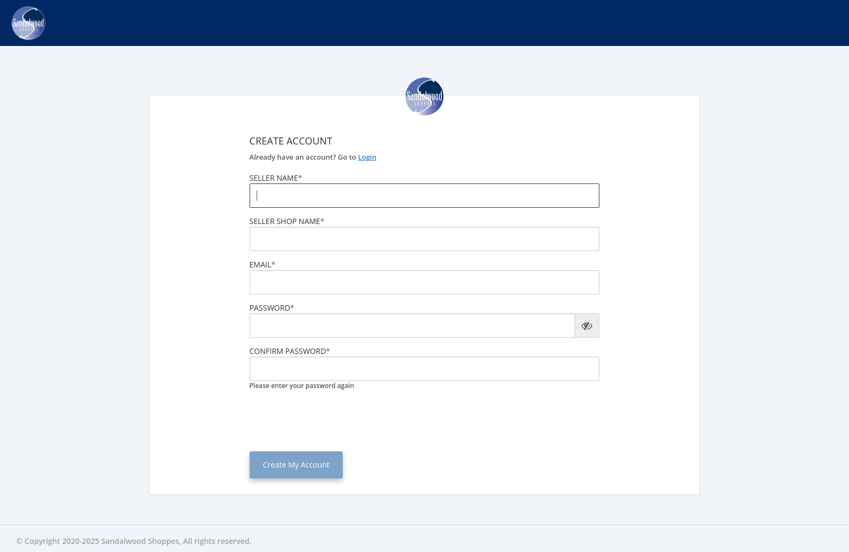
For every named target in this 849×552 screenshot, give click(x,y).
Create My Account (296, 464)
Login (367, 157)
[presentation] (332, 419)
